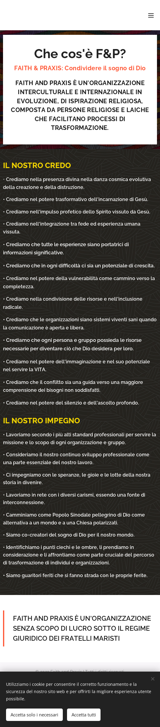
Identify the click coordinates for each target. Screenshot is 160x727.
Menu (151, 15)
